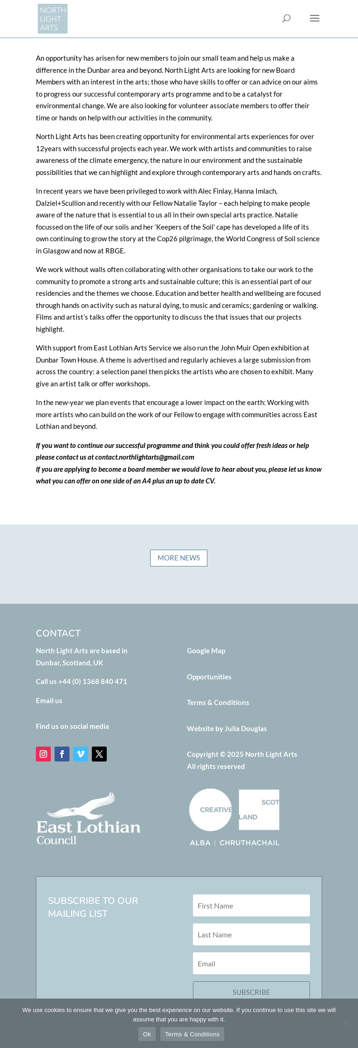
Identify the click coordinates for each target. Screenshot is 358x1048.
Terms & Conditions (218, 702)
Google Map (206, 650)
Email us (49, 700)
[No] (346, 1023)
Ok (147, 1034)
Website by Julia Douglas (227, 728)
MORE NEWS (179, 568)
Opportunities (209, 676)
